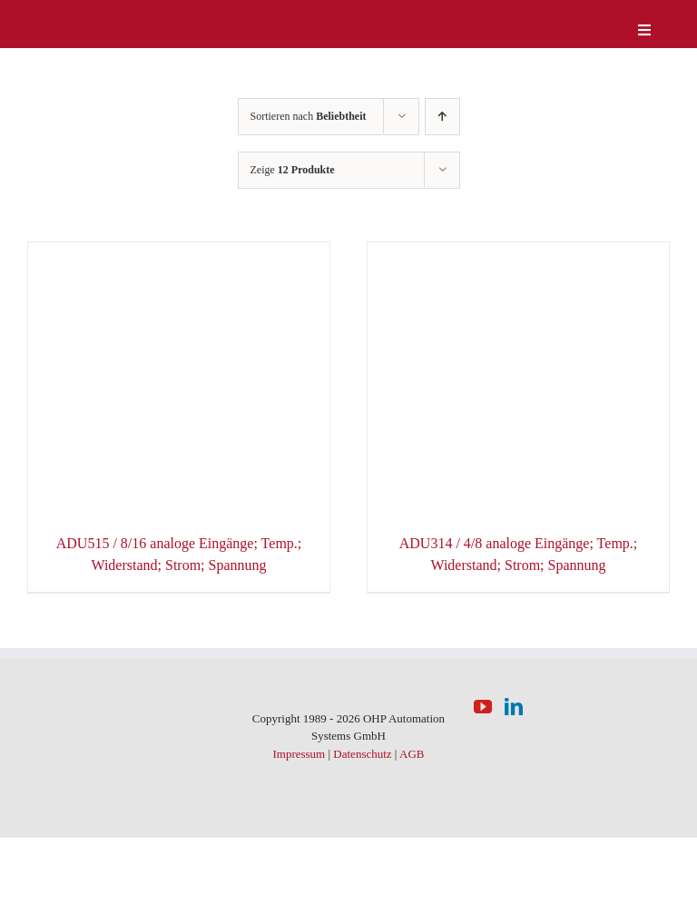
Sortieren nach (308, 116)
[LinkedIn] (514, 707)
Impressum (298, 754)
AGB (411, 754)
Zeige (292, 169)
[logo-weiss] (81, 17)
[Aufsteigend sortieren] (442, 116)
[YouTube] (483, 707)
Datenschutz (362, 754)
